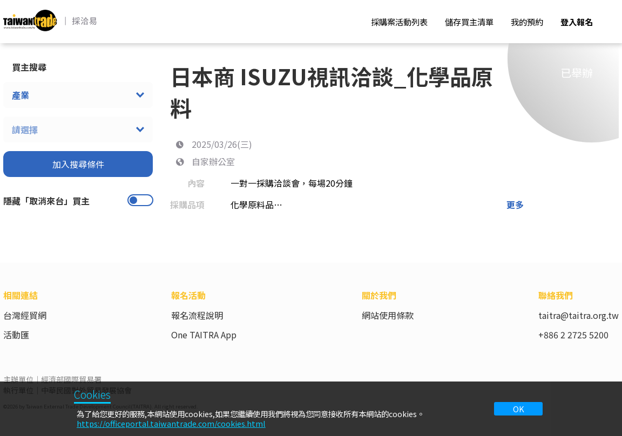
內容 (196, 182)
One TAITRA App (203, 334)
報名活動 (188, 295)
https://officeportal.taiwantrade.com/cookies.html (171, 423)
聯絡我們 (555, 295)
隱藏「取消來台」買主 (46, 200)
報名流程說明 (197, 315)
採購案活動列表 (399, 22)
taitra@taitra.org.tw (578, 315)
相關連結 (20, 295)
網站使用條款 (388, 315)
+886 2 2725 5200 (573, 334)
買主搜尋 (29, 66)
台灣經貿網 (24, 315)
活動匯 (16, 334)
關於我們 (379, 295)
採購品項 (187, 204)
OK (518, 408)
